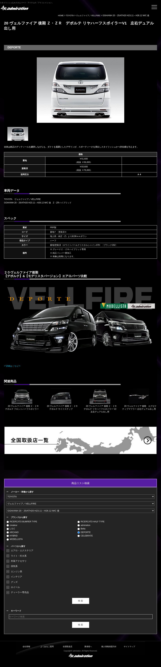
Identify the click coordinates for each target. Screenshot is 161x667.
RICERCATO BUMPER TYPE (22, 521)
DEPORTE (84, 532)
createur (12, 525)
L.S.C (11, 529)
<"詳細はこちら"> (12, 366)
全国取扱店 (67, 646)
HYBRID (12, 536)
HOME (61, 15)
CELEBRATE (85, 536)
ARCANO (12, 532)
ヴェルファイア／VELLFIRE (88, 15)
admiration (83, 525)
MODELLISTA (15, 539)
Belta (81, 529)
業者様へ (88, 646)
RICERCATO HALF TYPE (90, 521)
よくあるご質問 (47, 646)
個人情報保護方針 (108, 646)
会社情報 (26, 646)
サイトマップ (129, 646)
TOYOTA (70, 15)
